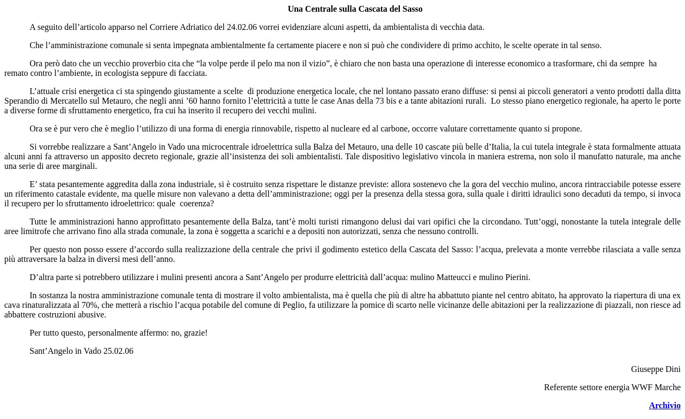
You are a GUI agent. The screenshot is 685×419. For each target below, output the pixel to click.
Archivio (665, 405)
